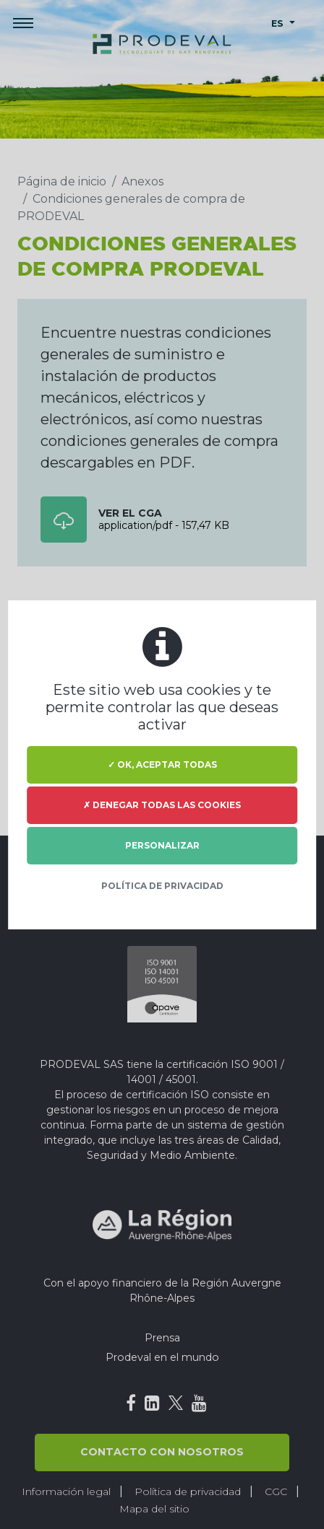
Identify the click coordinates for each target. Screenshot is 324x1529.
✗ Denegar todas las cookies (162, 804)
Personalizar (162, 845)
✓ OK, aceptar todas (162, 764)
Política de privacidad (162, 885)
